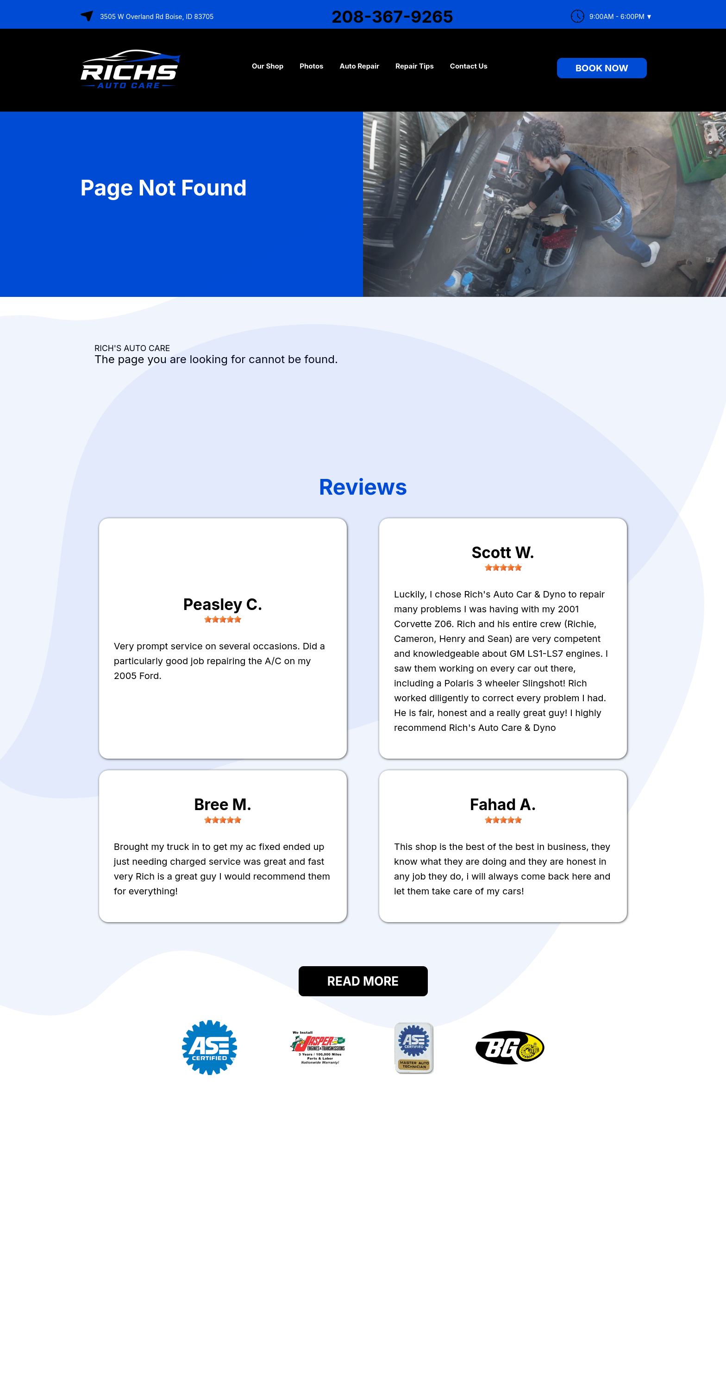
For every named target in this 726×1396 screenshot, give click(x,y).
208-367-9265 (392, 16)
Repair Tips (414, 66)
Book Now (602, 68)
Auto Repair (360, 66)
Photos (311, 66)
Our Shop (267, 66)
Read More (363, 981)
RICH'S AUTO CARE (132, 348)
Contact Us (469, 66)
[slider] (222, 619)
